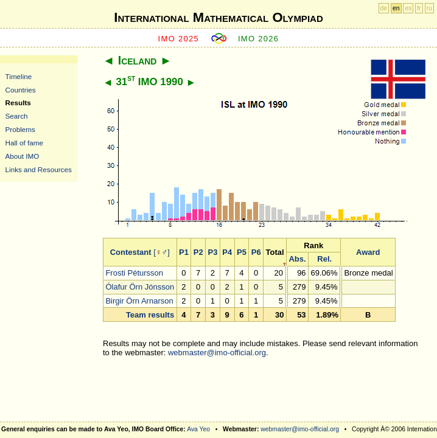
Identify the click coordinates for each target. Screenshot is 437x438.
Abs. (297, 258)
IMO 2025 (179, 38)
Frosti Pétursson (134, 272)
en (396, 8)
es (408, 8)
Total (274, 252)
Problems (20, 129)
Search (16, 116)
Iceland (137, 60)
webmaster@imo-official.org (217, 352)
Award (368, 252)
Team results (150, 314)
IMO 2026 (258, 38)
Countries (20, 90)
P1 (184, 252)
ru (429, 8)
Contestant (131, 252)
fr (419, 8)
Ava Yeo (198, 429)
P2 (198, 252)
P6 (256, 252)
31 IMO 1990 (149, 82)
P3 (212, 252)
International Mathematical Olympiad (218, 17)
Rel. (324, 258)
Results (18, 102)
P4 (227, 252)
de (384, 8)
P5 (241, 252)
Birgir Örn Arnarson (139, 300)
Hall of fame (24, 143)
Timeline (18, 76)
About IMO (22, 156)
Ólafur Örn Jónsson (139, 286)
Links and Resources (38, 169)
